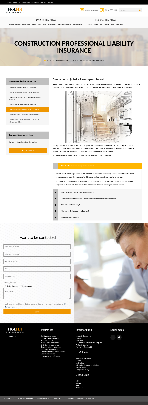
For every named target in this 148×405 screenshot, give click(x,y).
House (90, 24)
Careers (43, 2)
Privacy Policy (81, 367)
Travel (112, 24)
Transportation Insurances (50, 347)
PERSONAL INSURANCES (105, 20)
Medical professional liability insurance (23, 105)
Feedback (57, 398)
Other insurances (78, 24)
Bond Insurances (47, 340)
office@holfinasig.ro (91, 10)
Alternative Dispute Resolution (87, 365)
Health (96, 24)
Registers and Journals (85, 398)
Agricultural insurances (64, 24)
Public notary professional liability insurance (24, 92)
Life (101, 24)
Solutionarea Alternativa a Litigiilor (89, 343)
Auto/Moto (119, 24)
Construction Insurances (50, 338)
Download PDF (28, 150)
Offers (50, 2)
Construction (26, 24)
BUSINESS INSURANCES (46, 20)
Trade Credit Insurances (50, 343)
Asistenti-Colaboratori (84, 336)
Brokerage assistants (30, 2)
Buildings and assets (14, 24)
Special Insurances (48, 354)
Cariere (78, 338)
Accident (106, 24)
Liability (34, 24)
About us (16, 2)
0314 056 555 (111, 10)
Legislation (80, 363)
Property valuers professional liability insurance (25, 114)
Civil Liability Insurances (50, 345)
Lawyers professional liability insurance (23, 87)
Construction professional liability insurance (24, 110)
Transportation (52, 24)
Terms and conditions (25, 398)
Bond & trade (42, 24)
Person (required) (10, 283)
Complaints (69, 398)
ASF (77, 381)
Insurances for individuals (50, 356)
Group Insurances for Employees (53, 352)
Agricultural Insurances (49, 349)
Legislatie (79, 340)
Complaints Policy (82, 370)
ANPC (78, 385)
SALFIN (78, 383)
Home (10, 2)
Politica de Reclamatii (84, 347)
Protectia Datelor (82, 345)
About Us (12, 336)
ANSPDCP (79, 387)
